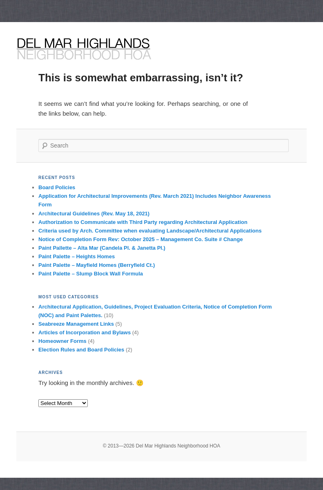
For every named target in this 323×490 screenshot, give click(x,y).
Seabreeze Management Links (76, 324)
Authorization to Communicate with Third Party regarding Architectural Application (142, 222)
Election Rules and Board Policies (81, 350)
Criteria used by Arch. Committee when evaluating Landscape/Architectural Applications (150, 231)
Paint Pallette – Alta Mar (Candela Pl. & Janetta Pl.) (101, 248)
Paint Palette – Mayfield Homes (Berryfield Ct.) (96, 265)
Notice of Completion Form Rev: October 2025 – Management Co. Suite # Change (140, 239)
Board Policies (56, 187)
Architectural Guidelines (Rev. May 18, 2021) (93, 213)
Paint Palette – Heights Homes (76, 256)
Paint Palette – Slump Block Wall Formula (90, 274)
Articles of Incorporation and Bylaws (84, 332)
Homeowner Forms (62, 341)
